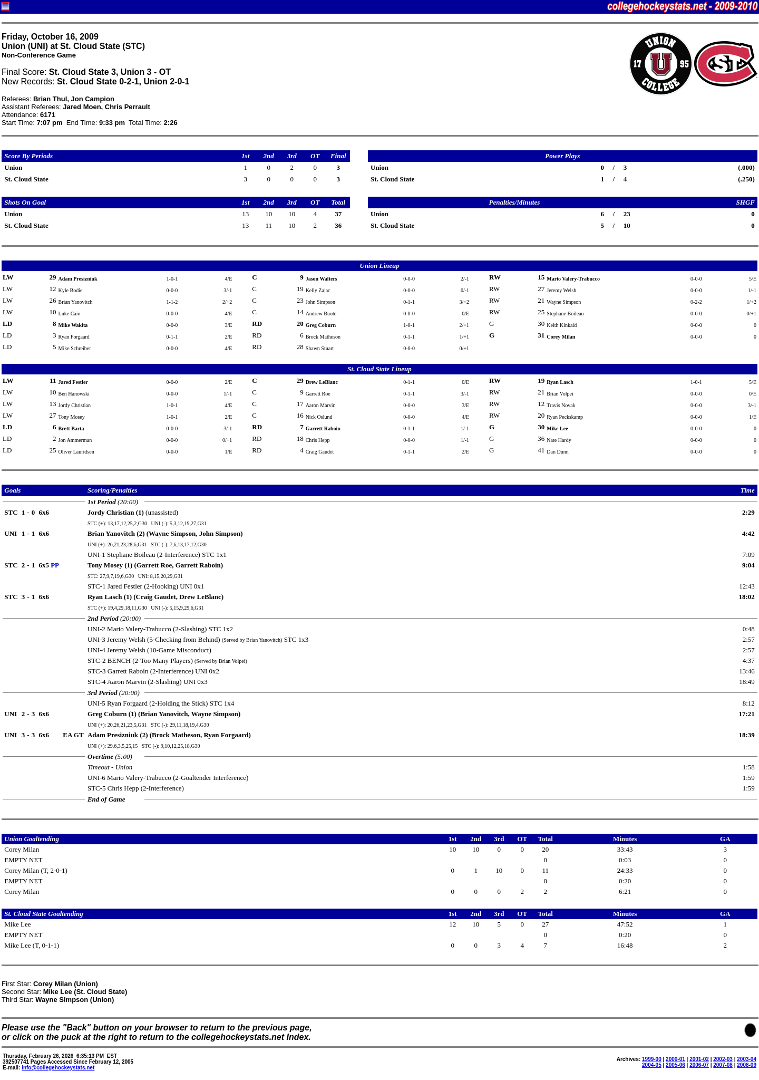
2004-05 (651, 1065)
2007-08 (723, 1065)
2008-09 (746, 1065)
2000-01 (675, 1059)
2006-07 (699, 1065)
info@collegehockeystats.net (58, 1068)
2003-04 (746, 1059)
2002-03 (723, 1059)
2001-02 (699, 1059)
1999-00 (651, 1059)
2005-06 (675, 1065)
